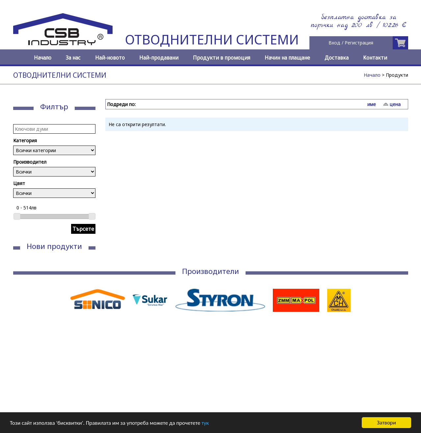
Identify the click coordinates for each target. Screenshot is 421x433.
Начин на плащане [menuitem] (287, 57)
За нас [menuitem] (73, 57)
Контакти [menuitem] (375, 57)
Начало (372, 75)
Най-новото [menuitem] (110, 57)
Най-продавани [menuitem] (158, 57)
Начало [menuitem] (42, 57)
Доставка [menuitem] (337, 57)
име (371, 104)
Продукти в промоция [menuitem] (221, 57)
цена (395, 104)
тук (205, 423)
